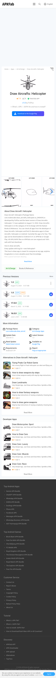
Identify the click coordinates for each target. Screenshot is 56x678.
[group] (11, 191)
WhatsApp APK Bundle (14, 498)
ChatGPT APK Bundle (13, 495)
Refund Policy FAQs (13, 604)
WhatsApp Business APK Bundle (17, 520)
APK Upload (10, 652)
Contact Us (10, 582)
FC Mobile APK (11, 547)
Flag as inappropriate (39, 350)
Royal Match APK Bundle (15, 562)
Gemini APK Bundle (13, 491)
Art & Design (10, 268)
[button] (51, 191)
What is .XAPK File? (13, 624)
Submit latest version (13, 344)
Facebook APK (11, 513)
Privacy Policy (11, 600)
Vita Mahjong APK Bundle (15, 544)
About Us (9, 607)
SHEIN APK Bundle (13, 502)
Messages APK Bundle (14, 516)
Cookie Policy (11, 597)
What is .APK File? (12, 620)
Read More (28, 413)
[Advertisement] (28, 37)
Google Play (36, 344)
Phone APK (10, 509)
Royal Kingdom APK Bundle (16, 551)
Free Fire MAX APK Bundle (15, 540)
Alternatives (10, 655)
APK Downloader (12, 648)
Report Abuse (11, 586)
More (51, 276)
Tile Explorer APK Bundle (15, 566)
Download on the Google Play (27, 114)
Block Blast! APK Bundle (14, 537)
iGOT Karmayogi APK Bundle (16, 524)
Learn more (38, 675)
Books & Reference (26, 268)
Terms (8, 589)
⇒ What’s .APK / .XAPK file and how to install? (28, 107)
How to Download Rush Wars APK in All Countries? (24, 631)
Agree (49, 674)
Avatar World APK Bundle (15, 558)
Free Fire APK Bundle (13, 569)
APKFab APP (10, 644)
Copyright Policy (12, 593)
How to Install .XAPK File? (15, 628)
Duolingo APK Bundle (13, 506)
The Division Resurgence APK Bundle (19, 555)
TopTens (9, 659)
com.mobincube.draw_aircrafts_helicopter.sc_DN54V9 (24, 331)
